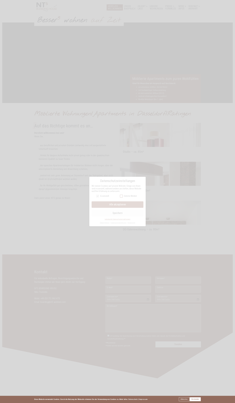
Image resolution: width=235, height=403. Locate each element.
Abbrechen (184, 399)
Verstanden (195, 399)
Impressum (143, 399)
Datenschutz (133, 399)
